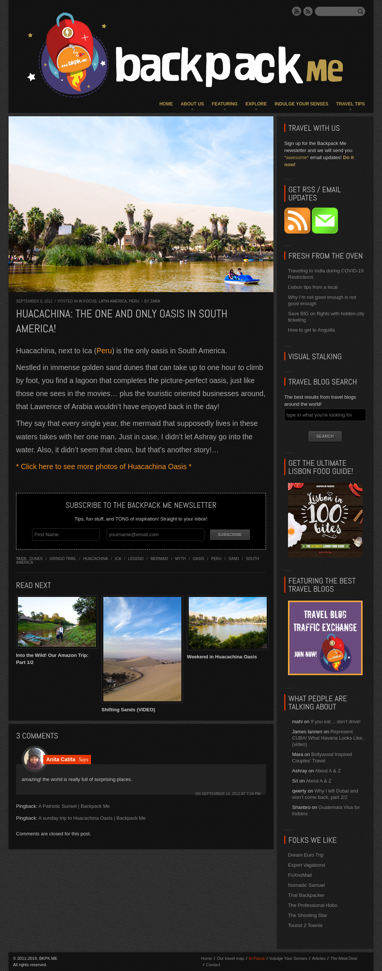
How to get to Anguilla (311, 330)
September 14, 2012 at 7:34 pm (231, 792)
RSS (308, 11)
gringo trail (63, 557)
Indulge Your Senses (301, 104)
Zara (155, 301)
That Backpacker (306, 895)
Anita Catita (60, 758)
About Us (192, 104)
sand (234, 557)
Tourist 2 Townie (305, 925)
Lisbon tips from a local (313, 287)
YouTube (296, 11)
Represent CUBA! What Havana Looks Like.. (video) (328, 738)
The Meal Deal (344, 958)
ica (118, 557)
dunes (36, 557)
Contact (213, 964)
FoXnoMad (300, 875)
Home (166, 104)
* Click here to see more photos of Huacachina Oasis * (103, 466)
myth (180, 557)
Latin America (112, 301)
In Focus (88, 301)
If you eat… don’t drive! (336, 721)
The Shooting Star (307, 915)
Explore (256, 104)
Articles (318, 958)
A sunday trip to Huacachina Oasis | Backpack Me (91, 816)
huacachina (95, 557)
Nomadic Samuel (306, 885)
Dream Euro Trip (305, 855)
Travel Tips (350, 104)
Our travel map (230, 958)
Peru (134, 301)
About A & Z (328, 771)
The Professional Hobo (312, 905)
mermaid (159, 557)
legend (136, 557)
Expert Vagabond (306, 865)
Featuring (225, 104)
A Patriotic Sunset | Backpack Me (74, 804)
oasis (198, 557)
